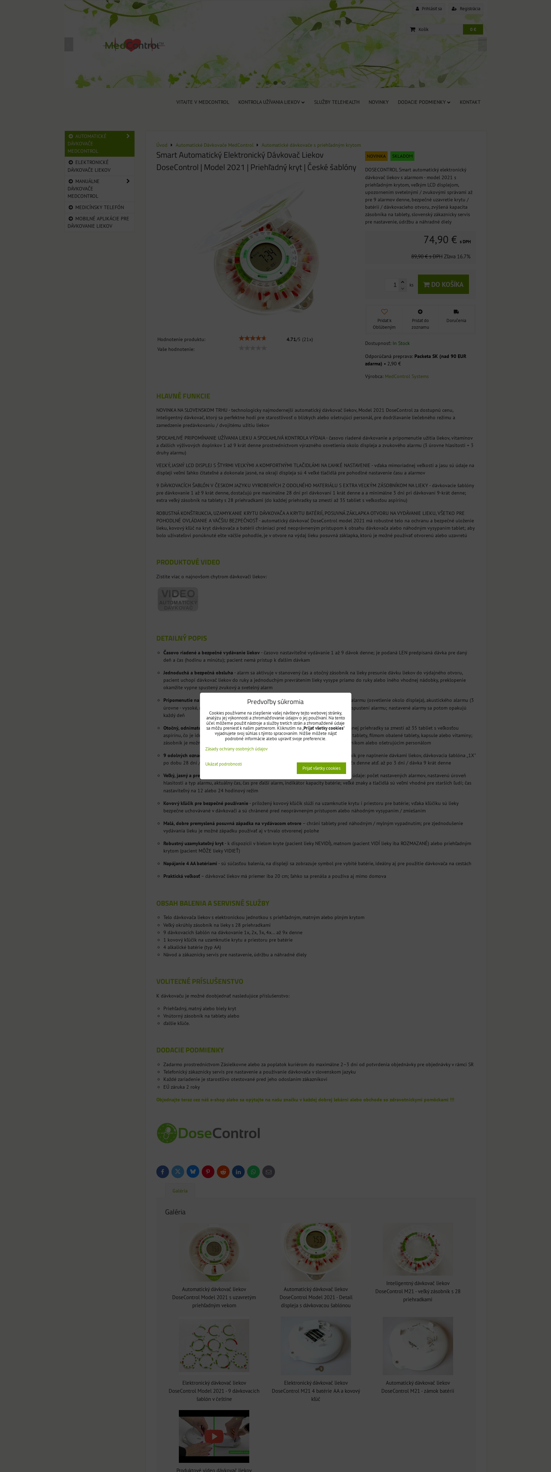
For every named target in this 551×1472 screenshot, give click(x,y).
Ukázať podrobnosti (223, 764)
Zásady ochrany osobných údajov (236, 749)
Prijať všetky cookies (321, 768)
